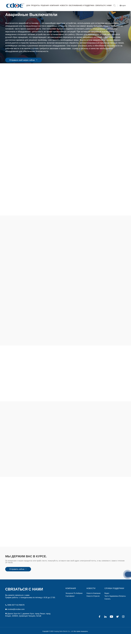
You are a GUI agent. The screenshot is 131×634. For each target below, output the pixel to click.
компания (71, 587)
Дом (28, 5)
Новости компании (93, 592)
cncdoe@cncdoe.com (15, 608)
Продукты (35, 5)
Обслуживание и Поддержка (81, 5)
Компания (54, 5)
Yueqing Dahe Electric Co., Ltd (63, 630)
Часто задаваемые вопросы (115, 594)
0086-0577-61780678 (15, 603)
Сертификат (70, 594)
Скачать (107, 597)
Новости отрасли (93, 594)
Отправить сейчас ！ (18, 568)
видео (106, 592)
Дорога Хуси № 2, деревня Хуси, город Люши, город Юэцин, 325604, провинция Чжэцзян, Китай (28, 613)
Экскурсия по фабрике (74, 592)
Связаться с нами (103, 5)
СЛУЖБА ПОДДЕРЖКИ (114, 587)
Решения (45, 5)
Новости (64, 5)
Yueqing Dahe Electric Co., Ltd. (15, 6)
